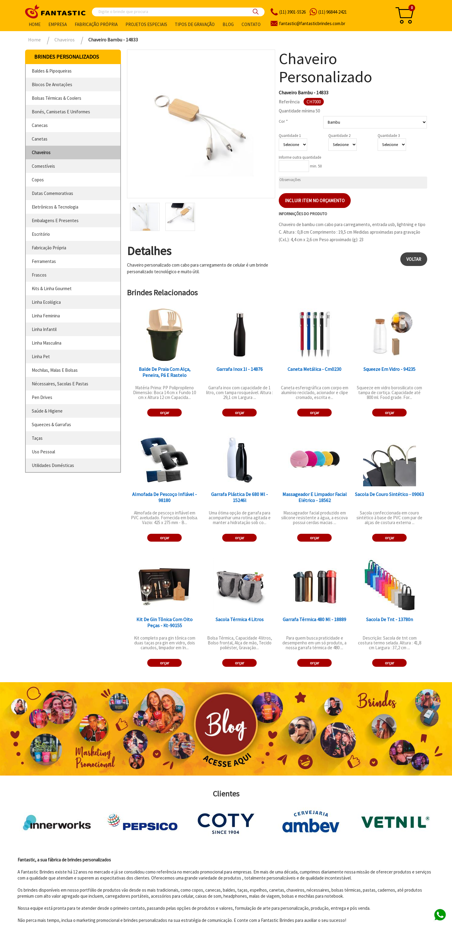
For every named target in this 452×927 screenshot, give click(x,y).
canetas (39, 139)
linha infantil (44, 329)
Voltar (413, 259)
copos (38, 180)
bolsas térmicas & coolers (56, 98)
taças (37, 438)
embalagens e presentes (55, 220)
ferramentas (44, 261)
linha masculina (46, 343)
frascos (39, 275)
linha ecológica (46, 302)
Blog (228, 24)
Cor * (283, 121)
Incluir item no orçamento (315, 200)
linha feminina (46, 316)
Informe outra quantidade (300, 157)
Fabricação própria (96, 24)
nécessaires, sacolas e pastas (60, 384)
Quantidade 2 (339, 136)
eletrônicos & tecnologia (55, 207)
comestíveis (43, 166)
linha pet (41, 356)
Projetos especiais (146, 24)
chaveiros (41, 152)
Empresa (57, 24)
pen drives (42, 397)
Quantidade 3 (389, 136)
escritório (41, 234)
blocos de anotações (52, 84)
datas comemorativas (52, 193)
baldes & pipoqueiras (52, 71)
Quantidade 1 (290, 136)
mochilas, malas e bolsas (55, 370)
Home (35, 24)
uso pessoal (43, 452)
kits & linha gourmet (52, 288)
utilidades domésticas (53, 465)
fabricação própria (49, 248)
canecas (40, 125)
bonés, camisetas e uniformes (61, 112)
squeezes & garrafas (51, 424)
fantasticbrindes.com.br (312, 23)
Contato (251, 24)
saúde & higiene (47, 411)
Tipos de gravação (195, 24)
